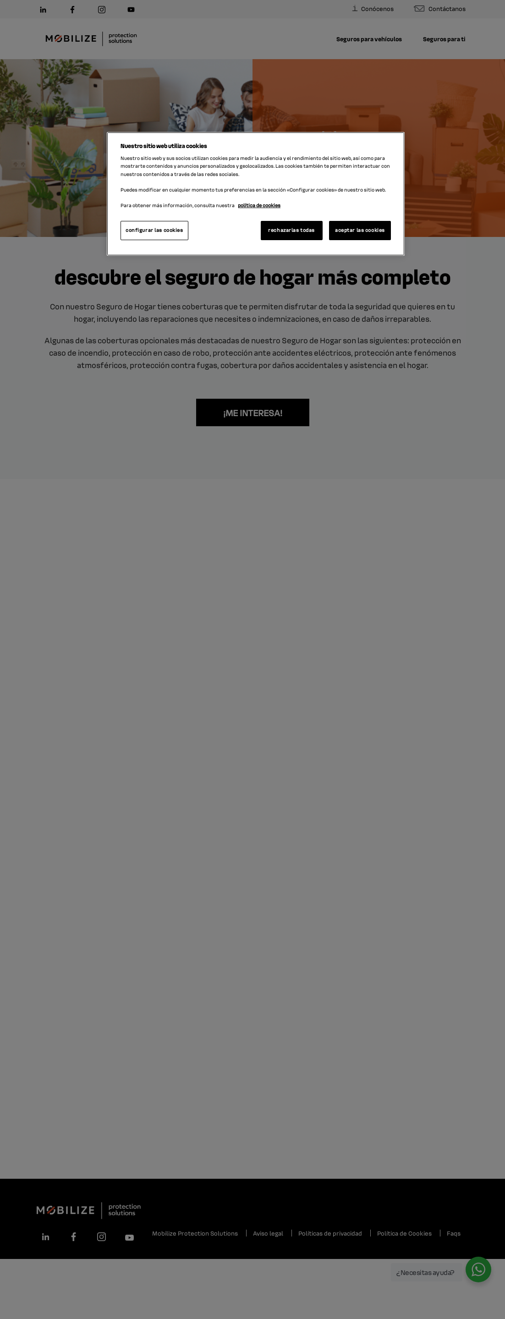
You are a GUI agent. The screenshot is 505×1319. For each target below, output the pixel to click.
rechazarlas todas (291, 230)
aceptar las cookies (360, 230)
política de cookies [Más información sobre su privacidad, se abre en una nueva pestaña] (259, 205)
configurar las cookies (154, 230)
